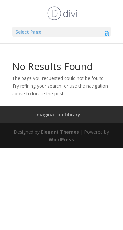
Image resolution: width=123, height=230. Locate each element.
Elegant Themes (60, 132)
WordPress (61, 139)
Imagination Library (57, 114)
